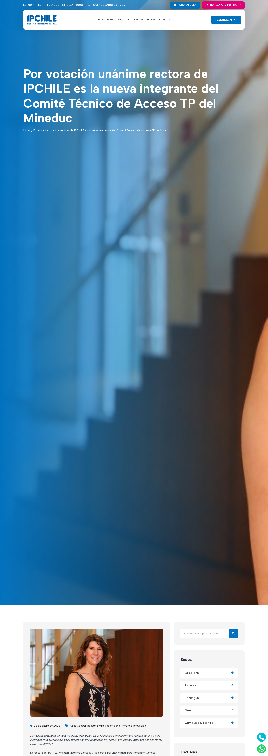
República (209, 685)
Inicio (26, 130)
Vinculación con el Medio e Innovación (122, 725)
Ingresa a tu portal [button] (222, 5)
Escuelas (188, 752)
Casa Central (78, 725)
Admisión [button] (224, 20)
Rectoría (92, 725)
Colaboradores (105, 5)
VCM (123, 5)
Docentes (83, 5)
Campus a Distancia (209, 723)
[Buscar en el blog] (204, 633)
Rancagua (209, 698)
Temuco (209, 710)
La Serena (209, 673)
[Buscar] (233, 633)
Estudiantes (32, 5)
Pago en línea (185, 5)
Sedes (186, 659)
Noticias (165, 19)
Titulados (51, 5)
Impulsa (67, 5)
